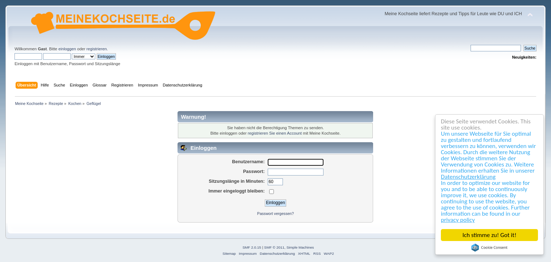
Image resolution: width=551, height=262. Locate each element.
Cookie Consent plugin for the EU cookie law (489, 248)
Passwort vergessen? (275, 213)
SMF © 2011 (274, 247)
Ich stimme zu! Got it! (490, 235)
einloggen (67, 49)
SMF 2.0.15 (251, 247)
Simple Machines (300, 247)
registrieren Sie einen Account (275, 133)
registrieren (97, 49)
